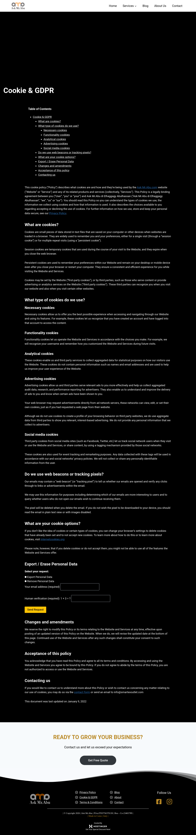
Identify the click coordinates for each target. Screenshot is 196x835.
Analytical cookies (55, 139)
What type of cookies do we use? (59, 126)
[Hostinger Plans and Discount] (98, 826)
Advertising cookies (56, 144)
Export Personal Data (40, 590)
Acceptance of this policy (54, 170)
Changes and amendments (55, 166)
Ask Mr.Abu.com (152, 187)
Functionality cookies (57, 135)
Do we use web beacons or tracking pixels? (65, 152)
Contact (177, 6)
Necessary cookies (56, 130)
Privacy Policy (82, 214)
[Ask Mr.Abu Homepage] (40, 792)
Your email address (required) (43, 600)
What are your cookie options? (57, 157)
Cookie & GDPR (42, 117)
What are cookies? (50, 121)
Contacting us (47, 175)
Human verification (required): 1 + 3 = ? (49, 612)
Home (113, 6)
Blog (145, 6)
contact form (97, 707)
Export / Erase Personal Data (56, 161)
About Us (160, 6)
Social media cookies (57, 148)
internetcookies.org (61, 552)
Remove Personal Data (41, 595)
